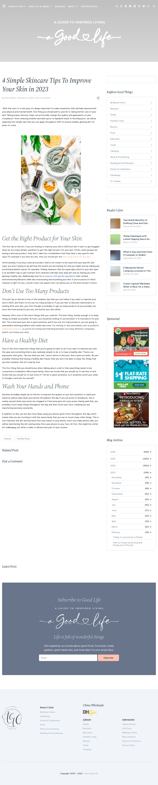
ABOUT (71, 6)
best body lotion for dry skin (76, 256)
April (114, 521)
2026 (112, 452)
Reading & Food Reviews (122, 163)
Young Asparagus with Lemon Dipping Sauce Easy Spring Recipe (137, 237)
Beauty (113, 127)
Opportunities (89, 6)
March (115, 526)
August (115, 499)
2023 (112, 472)
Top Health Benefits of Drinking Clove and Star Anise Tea (135, 222)
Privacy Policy (128, 745)
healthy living (23, 438)
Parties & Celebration (120, 169)
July (113, 505)
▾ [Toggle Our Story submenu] (77, 6)
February (116, 532)
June (114, 510)
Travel (113, 145)
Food (112, 133)
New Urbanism (129, 737)
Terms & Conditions (131, 741)
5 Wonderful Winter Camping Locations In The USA (137, 269)
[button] (98, 98)
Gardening (115, 175)
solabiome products (11, 329)
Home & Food (15, 6)
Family (113, 114)
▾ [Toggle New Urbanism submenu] (51, 6)
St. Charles (115, 181)
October (116, 488)
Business (60, 6)
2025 (112, 458)
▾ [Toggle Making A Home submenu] (24, 6)
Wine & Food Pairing (119, 157)
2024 (112, 465)
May (114, 516)
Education (115, 139)
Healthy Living (117, 120)
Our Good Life (91, 773)
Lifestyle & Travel (39, 6)
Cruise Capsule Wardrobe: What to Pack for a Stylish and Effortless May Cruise (137, 285)
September (117, 494)
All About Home (117, 102)
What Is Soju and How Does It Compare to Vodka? (137, 253)
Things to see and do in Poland (127, 537)
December (117, 477)
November (117, 483)
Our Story (127, 728)
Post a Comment (43, 98)
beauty (7, 438)
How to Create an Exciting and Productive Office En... (127, 543)
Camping (114, 151)
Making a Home (129, 732)
